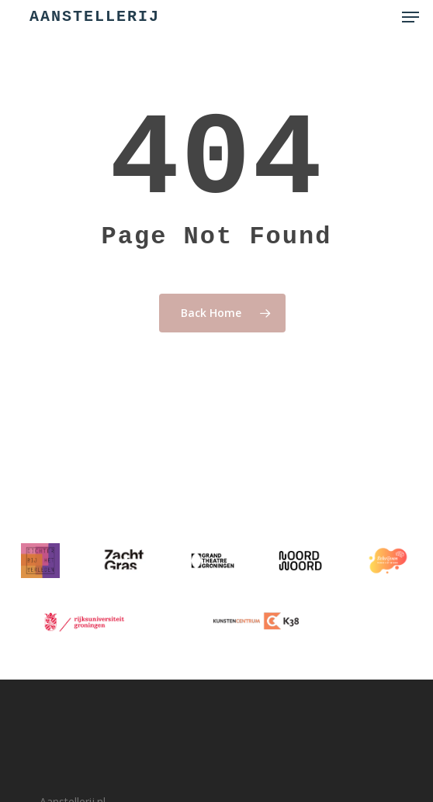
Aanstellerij (94, 17)
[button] (410, 17)
